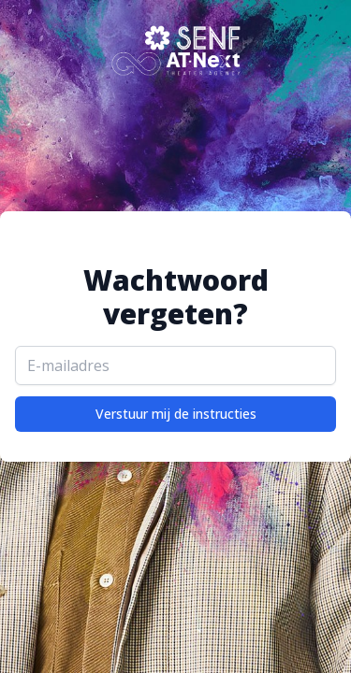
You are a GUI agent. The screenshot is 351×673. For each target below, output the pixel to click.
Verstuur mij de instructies (175, 413)
